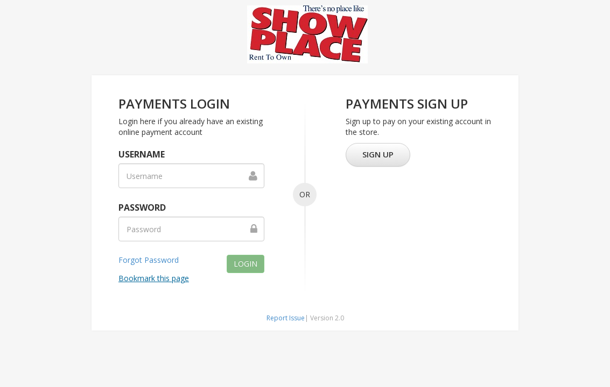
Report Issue (286, 317)
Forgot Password (148, 260)
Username (141, 154)
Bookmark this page (153, 278)
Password (142, 207)
